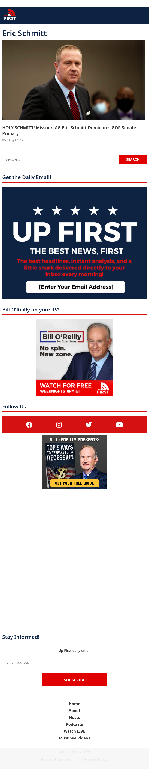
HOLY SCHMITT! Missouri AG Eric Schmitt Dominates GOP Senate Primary (69, 130)
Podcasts (74, 724)
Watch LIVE (74, 731)
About (74, 710)
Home (74, 703)
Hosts (74, 717)
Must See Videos (74, 738)
